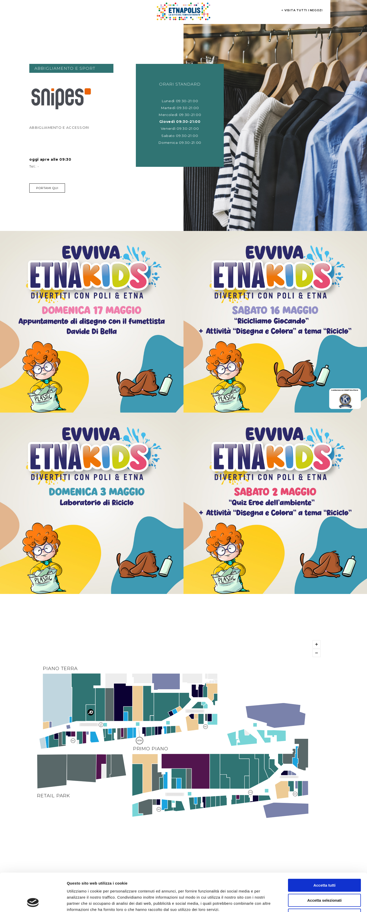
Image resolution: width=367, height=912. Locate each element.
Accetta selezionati (324, 864)
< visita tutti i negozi (302, 10)
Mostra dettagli (268, 902)
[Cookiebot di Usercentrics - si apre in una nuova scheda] (33, 902)
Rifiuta (325, 879)
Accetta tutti (324, 849)
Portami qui (47, 188)
